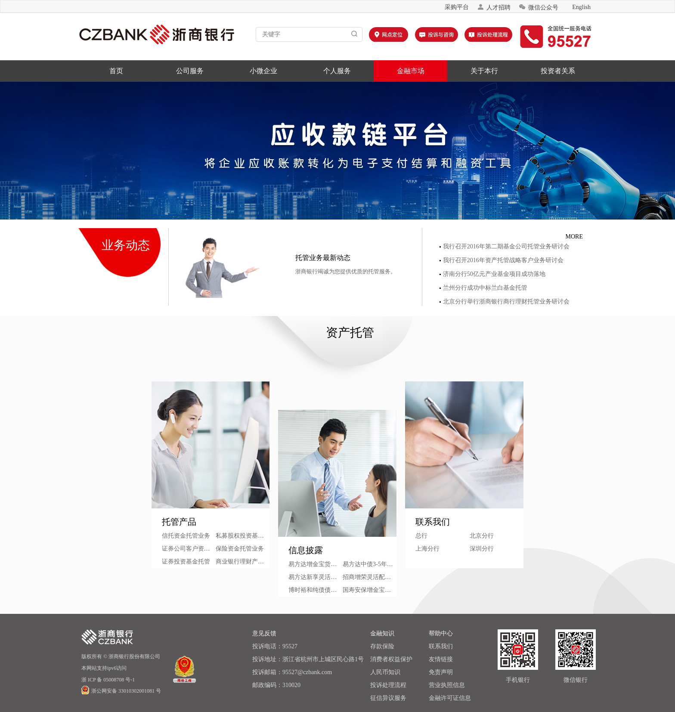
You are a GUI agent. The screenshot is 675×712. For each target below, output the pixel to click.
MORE (574, 236)
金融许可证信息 (450, 698)
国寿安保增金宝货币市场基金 (369, 590)
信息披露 (305, 550)
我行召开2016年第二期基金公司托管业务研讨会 (505, 246)
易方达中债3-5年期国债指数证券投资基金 (369, 564)
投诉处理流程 (388, 685)
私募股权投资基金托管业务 (242, 535)
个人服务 (337, 70)
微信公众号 (538, 7)
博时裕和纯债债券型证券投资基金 (315, 590)
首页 (116, 70)
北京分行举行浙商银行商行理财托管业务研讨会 (505, 301)
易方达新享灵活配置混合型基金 (315, 577)
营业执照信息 (447, 685)
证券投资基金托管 (186, 561)
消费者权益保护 (391, 659)
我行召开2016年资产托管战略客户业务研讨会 (502, 260)
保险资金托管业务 (240, 548)
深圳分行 (482, 548)
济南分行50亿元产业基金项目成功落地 (492, 274)
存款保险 (382, 646)
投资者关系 (558, 70)
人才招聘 (494, 7)
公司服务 (190, 70)
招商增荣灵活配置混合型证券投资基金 (369, 577)
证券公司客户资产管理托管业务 (189, 548)
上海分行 (427, 548)
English (581, 7)
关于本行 (484, 70)
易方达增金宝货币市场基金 (315, 564)
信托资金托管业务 (186, 535)
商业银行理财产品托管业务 (242, 561)
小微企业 (263, 70)
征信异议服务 (388, 698)
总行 (421, 535)
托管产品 (179, 521)
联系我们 (432, 521)
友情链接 (441, 659)
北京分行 (482, 535)
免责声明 (441, 672)
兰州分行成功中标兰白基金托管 (483, 288)
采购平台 (457, 7)
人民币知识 (385, 672)
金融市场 (410, 70)
